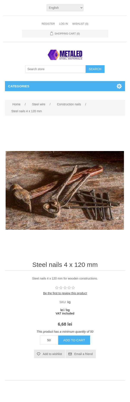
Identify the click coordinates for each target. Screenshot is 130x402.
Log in (63, 23)
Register (48, 23)
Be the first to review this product (65, 293)
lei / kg (65, 310)
